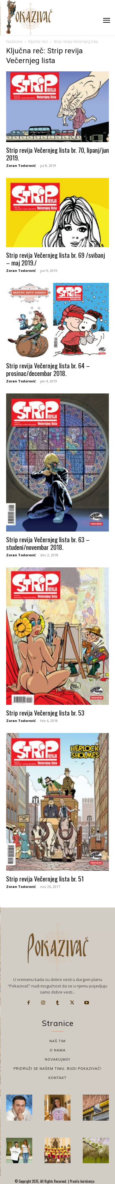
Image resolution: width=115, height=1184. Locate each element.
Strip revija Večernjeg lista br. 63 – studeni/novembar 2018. (48, 543)
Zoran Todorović (21, 165)
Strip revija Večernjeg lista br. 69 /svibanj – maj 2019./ (55, 258)
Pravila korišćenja (81, 1181)
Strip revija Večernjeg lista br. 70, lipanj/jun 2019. (57, 153)
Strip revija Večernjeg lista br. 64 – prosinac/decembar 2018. (48, 369)
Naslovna (14, 41)
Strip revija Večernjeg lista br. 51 (45, 878)
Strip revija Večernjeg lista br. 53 (45, 712)
